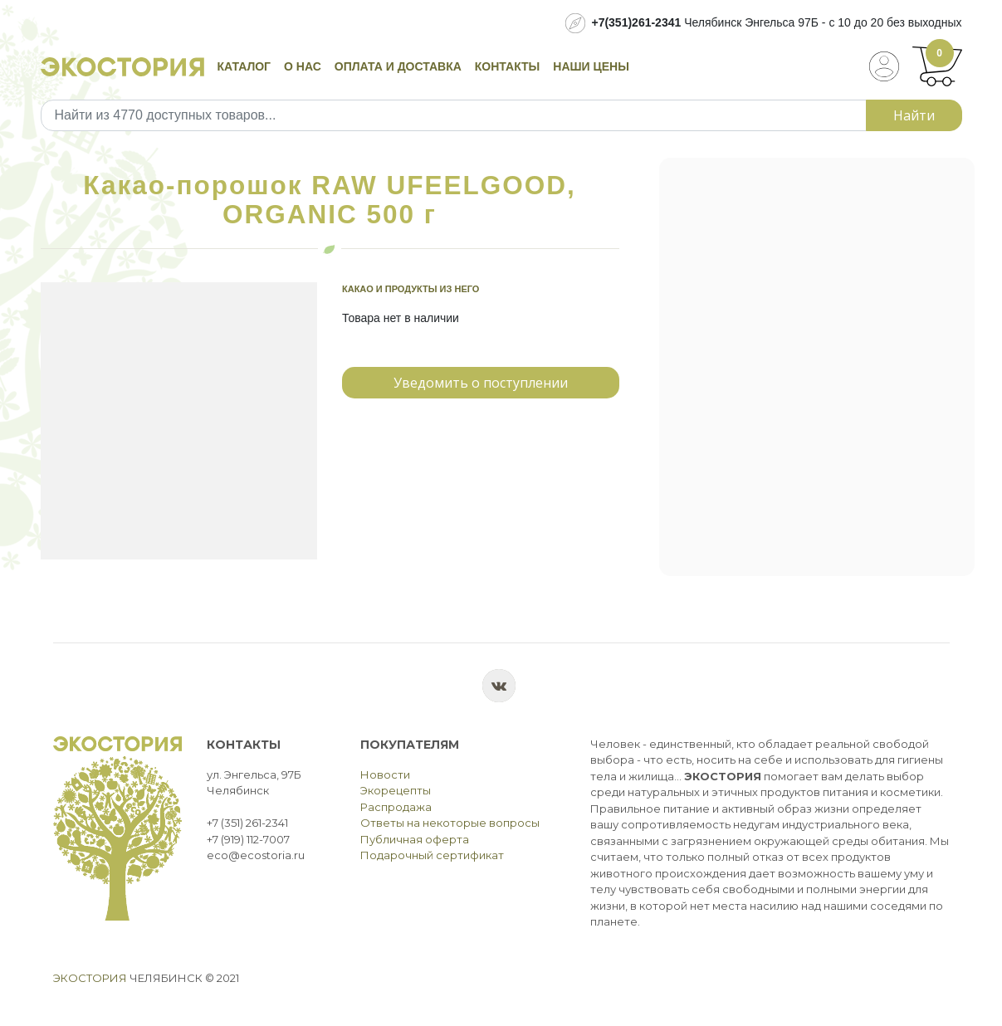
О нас (302, 66)
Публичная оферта (414, 839)
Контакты (507, 66)
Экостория (90, 977)
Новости (385, 774)
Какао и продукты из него (410, 289)
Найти (914, 115)
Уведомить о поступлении (480, 383)
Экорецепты (395, 790)
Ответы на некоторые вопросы (450, 822)
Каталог (244, 66)
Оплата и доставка (398, 66)
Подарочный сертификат (432, 855)
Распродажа (396, 806)
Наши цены (591, 66)
